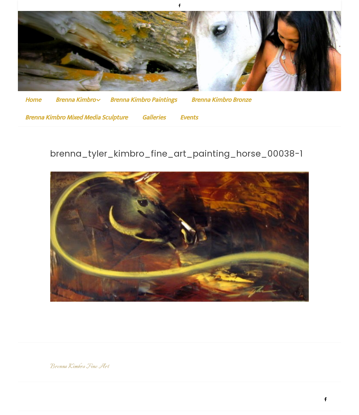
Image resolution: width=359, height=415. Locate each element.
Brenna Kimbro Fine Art (79, 368)
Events (189, 117)
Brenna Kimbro (76, 100)
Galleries (154, 117)
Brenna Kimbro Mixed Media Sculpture (76, 117)
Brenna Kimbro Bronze (221, 100)
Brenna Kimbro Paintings (143, 100)
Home (33, 100)
